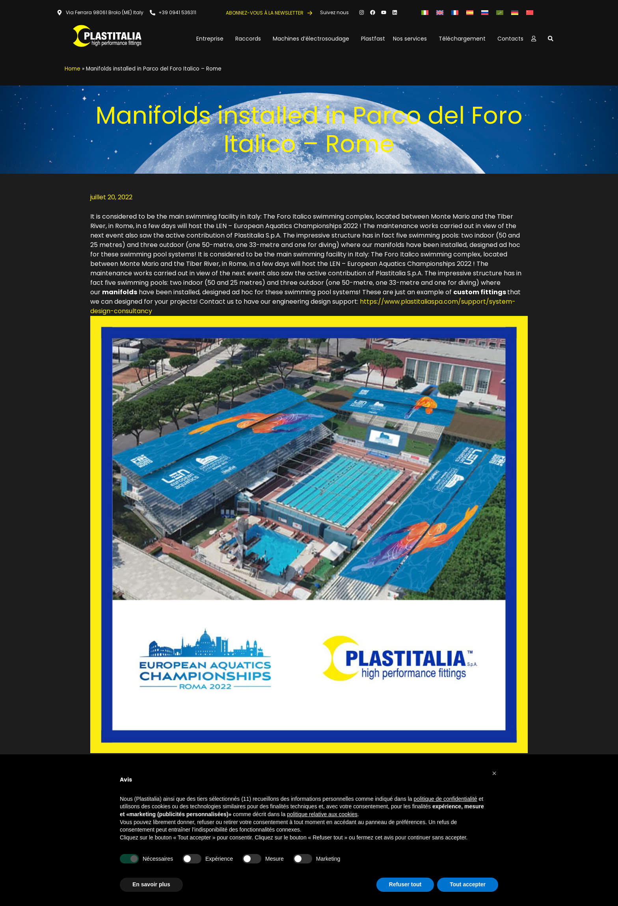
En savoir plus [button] (151, 884)
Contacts (510, 39)
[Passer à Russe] (484, 12)
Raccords (250, 39)
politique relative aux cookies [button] (322, 814)
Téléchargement (464, 39)
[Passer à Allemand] (514, 12)
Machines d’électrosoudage (313, 39)
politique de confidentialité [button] (445, 799)
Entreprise (211, 39)
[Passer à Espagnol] (469, 12)
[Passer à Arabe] (499, 12)
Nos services (412, 39)
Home (72, 68)
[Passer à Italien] (424, 12)
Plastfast (373, 39)
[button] (494, 773)
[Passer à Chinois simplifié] (529, 12)
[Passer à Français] (454, 12)
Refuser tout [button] (405, 884)
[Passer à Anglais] (439, 12)
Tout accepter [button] (468, 884)
